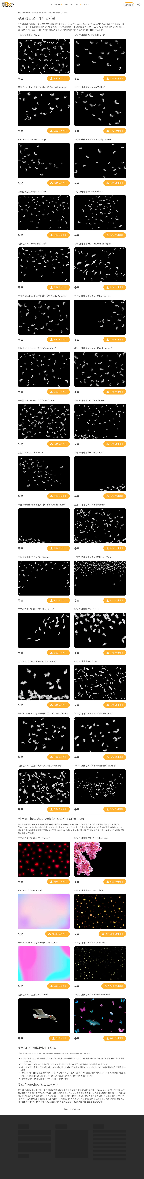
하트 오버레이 (60, 881)
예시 (66, 4)
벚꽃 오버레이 (116, 881)
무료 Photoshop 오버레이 (39, 819)
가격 (72, 4)
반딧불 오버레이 (115, 986)
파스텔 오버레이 (59, 933)
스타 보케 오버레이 (114, 933)
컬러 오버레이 (60, 986)
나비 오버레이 (116, 1038)
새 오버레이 (61, 1038)
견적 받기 (129, 4)
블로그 (86, 4)
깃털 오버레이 (60, 78)
